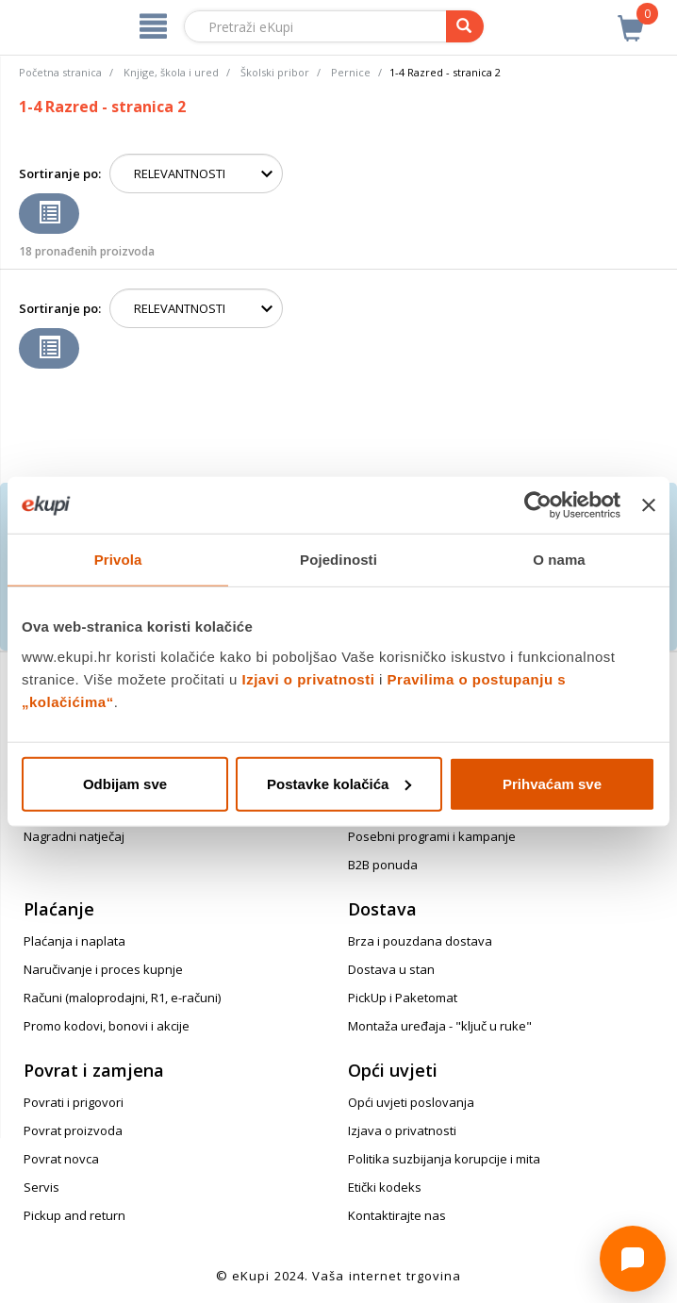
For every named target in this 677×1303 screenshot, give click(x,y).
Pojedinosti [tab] (338, 560)
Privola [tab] (118, 560)
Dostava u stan (391, 969)
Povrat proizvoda (73, 1130)
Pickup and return (74, 1215)
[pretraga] (465, 26)
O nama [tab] (559, 560)
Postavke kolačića (339, 783)
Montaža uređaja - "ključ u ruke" (440, 1025)
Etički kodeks (384, 1187)
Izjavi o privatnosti (308, 678)
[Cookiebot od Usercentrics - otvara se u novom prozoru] (537, 505)
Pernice (351, 72)
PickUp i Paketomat (402, 997)
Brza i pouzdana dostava (420, 940)
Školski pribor (274, 72)
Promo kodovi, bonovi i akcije (107, 1025)
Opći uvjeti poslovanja (411, 1102)
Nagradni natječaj (74, 836)
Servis (41, 1187)
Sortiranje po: (60, 173)
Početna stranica (60, 72)
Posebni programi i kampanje (432, 836)
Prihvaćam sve (552, 783)
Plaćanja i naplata (74, 940)
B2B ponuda (383, 864)
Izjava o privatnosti (402, 1130)
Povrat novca (61, 1158)
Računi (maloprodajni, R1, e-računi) (122, 997)
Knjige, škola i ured (171, 72)
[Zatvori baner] (648, 505)
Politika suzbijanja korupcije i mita (444, 1158)
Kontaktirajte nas (397, 1215)
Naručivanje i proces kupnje (103, 969)
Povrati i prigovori (74, 1102)
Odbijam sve (125, 783)
